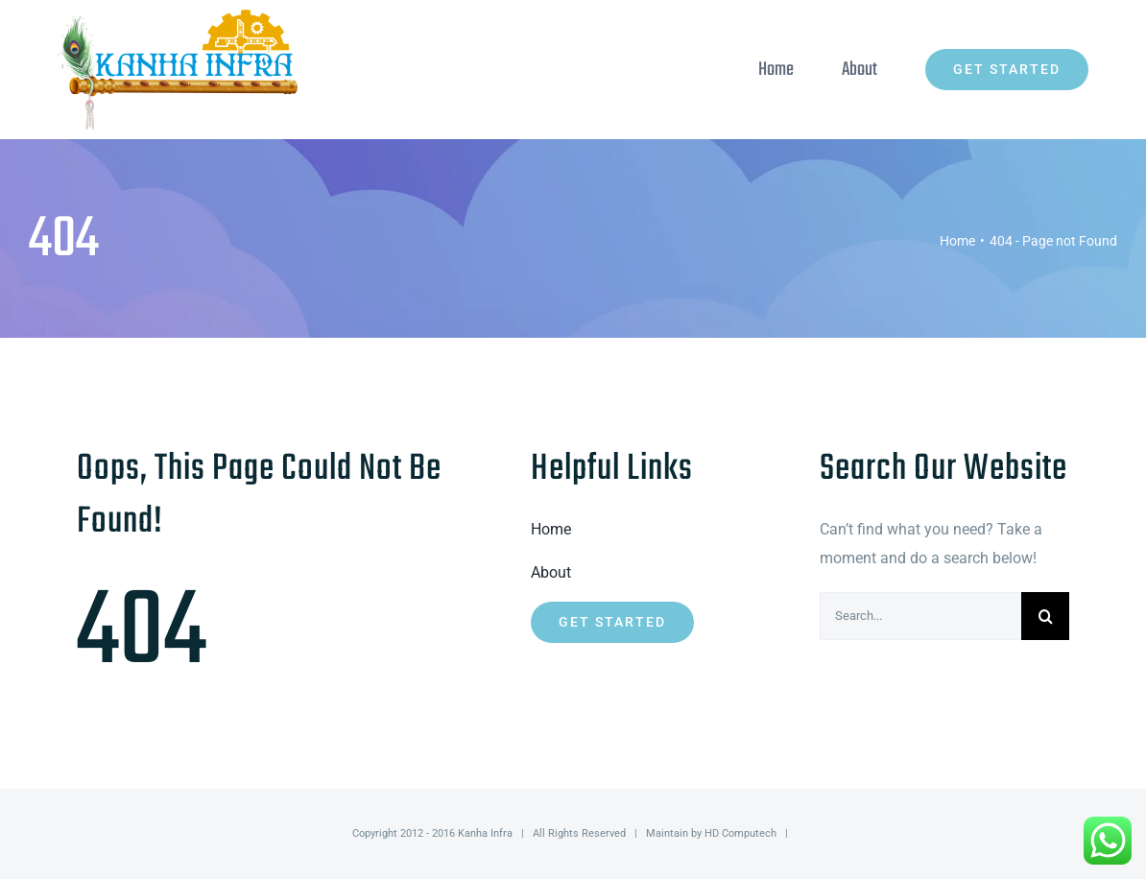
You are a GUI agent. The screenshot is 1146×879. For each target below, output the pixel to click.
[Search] (1045, 616)
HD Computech (740, 833)
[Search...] (920, 616)
